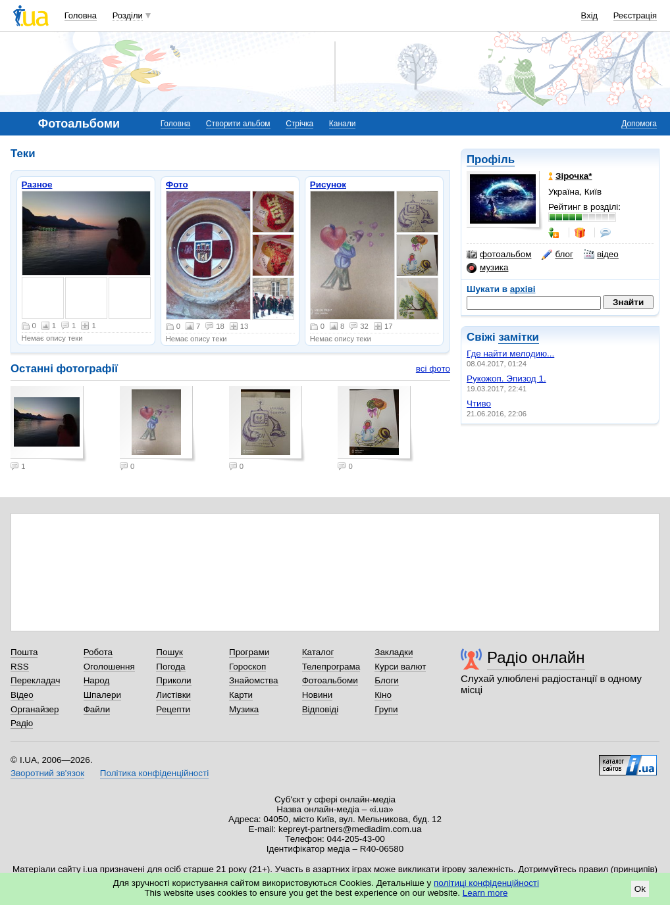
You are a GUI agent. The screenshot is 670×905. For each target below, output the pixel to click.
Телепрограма (331, 667)
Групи (386, 709)
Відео (22, 695)
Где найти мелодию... (510, 353)
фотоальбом (499, 254)
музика (487, 267)
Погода (170, 667)
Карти (241, 695)
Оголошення (109, 667)
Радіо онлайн (536, 657)
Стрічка (299, 123)
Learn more (485, 893)
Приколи (173, 680)
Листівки (173, 695)
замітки (518, 337)
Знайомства (253, 680)
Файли (97, 709)
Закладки (393, 652)
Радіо (22, 723)
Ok (640, 889)
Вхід (589, 15)
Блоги (386, 680)
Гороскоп (247, 667)
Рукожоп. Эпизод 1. (506, 378)
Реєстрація (635, 15)
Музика (244, 709)
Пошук (169, 652)
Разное (37, 184)
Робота (98, 652)
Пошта (24, 652)
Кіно (383, 695)
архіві (523, 289)
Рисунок (328, 184)
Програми (249, 652)
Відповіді (320, 709)
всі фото (433, 369)
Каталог (318, 652)
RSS (20, 667)
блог (557, 254)
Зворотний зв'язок (47, 773)
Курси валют (400, 667)
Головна (80, 15)
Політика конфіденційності (154, 773)
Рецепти (173, 709)
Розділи (128, 15)
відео (601, 254)
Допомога (639, 123)
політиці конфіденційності (486, 883)
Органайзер (35, 709)
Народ (97, 680)
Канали (342, 123)
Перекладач (35, 680)
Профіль (491, 159)
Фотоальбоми (330, 680)
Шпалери (102, 695)
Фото (177, 184)
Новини (317, 695)
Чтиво (479, 403)
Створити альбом (238, 123)
